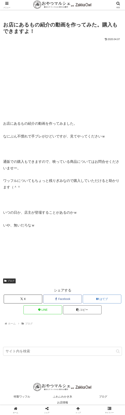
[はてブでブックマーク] (102, 299)
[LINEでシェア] (42, 309)
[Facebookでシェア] (62, 299)
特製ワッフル (22, 396)
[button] (82, 309)
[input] (62, 351)
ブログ (9, 280)
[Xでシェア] (23, 299)
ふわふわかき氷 (62, 396)
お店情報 (62, 402)
